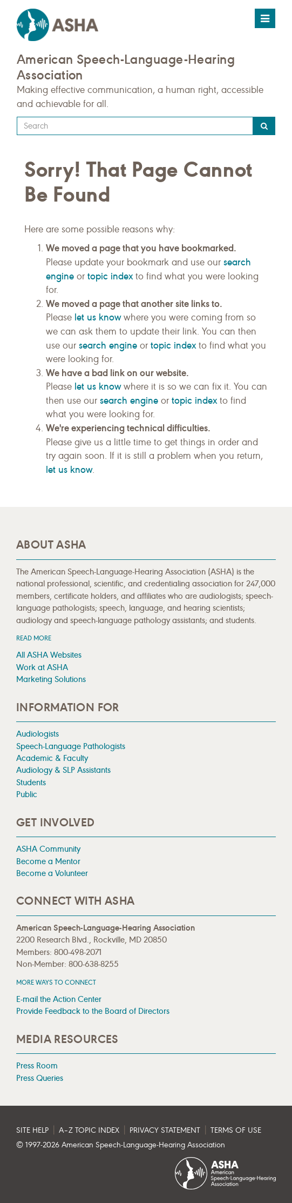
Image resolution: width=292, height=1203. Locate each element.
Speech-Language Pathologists (70, 746)
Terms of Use (235, 1130)
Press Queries (39, 1078)
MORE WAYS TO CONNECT (56, 982)
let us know (97, 317)
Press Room (37, 1065)
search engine (108, 345)
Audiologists (37, 734)
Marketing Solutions (51, 679)
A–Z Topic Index (89, 1130)
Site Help (32, 1130)
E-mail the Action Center (58, 999)
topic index (110, 276)
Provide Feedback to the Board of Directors (92, 1011)
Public (26, 794)
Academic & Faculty (52, 758)
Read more (33, 638)
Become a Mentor (48, 861)
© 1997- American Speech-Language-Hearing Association (120, 1144)
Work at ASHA (42, 667)
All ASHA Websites (49, 655)
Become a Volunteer (52, 873)
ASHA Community (48, 849)
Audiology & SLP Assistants (63, 770)
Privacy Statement (165, 1130)
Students (31, 782)
